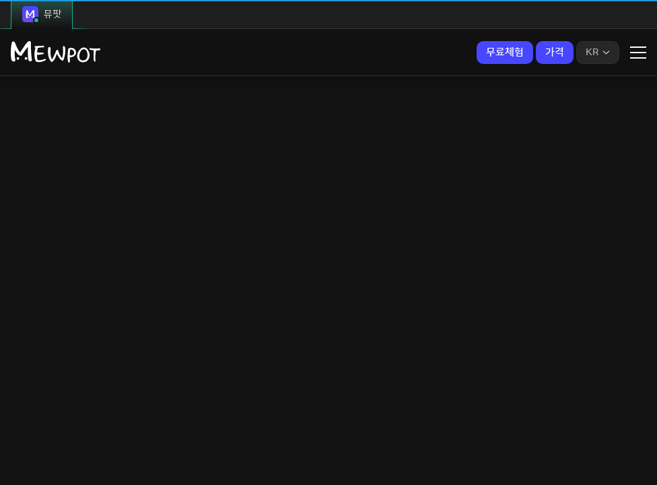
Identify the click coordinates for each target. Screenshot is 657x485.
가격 (554, 52)
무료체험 (505, 52)
